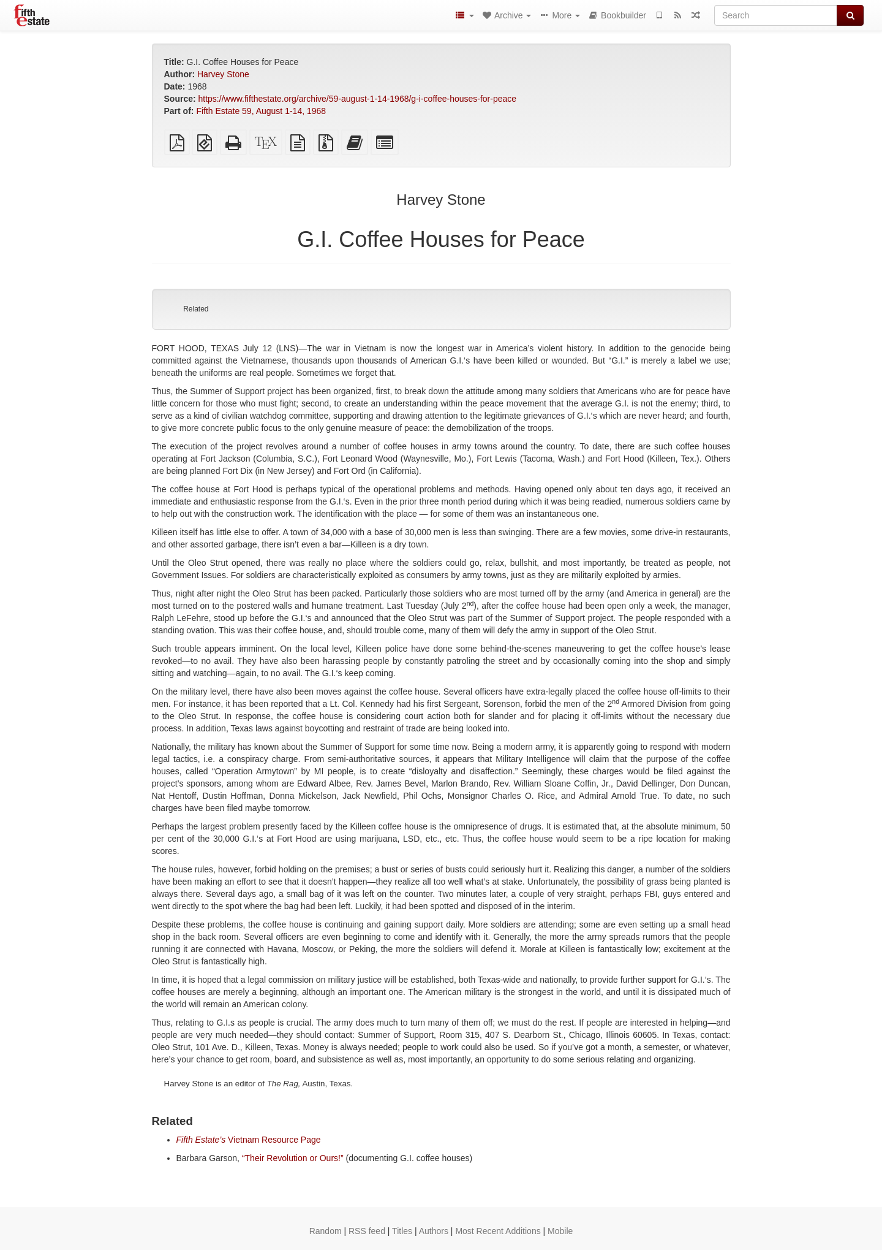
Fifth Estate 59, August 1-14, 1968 (261, 111)
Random (325, 1231)
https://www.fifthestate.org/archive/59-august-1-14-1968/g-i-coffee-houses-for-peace (357, 99)
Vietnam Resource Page (248, 1140)
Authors (433, 1231)
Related (195, 309)
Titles (402, 1231)
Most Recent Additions (497, 1231)
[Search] (775, 15)
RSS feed (367, 1231)
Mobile (560, 1231)
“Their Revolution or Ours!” (293, 1158)
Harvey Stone (223, 74)
